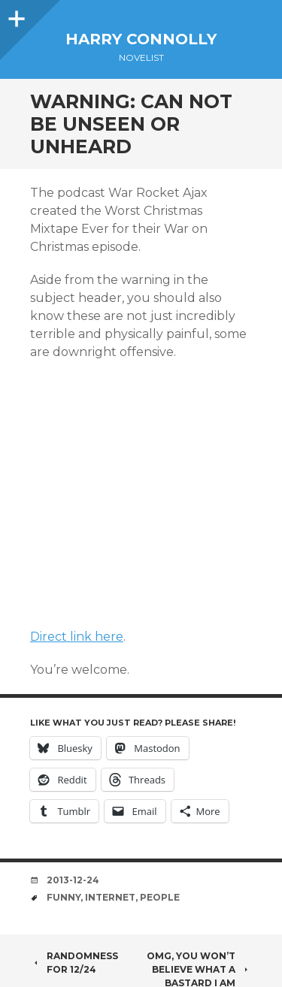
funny (63, 897)
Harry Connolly (141, 39)
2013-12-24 (73, 880)
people (160, 897)
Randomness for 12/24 (74, 962)
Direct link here (76, 636)
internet (110, 897)
